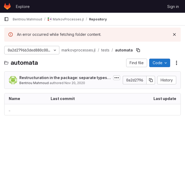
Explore (23, 6)
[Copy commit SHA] (151, 80)
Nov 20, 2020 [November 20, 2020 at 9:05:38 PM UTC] (74, 83)
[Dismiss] (174, 34)
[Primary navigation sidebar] (6, 19)
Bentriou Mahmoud (34, 83)
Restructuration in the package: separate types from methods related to (65, 77)
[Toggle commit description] (116, 77)
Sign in (173, 6)
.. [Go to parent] (9, 109)
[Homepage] (7, 6)
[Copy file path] (138, 50)
